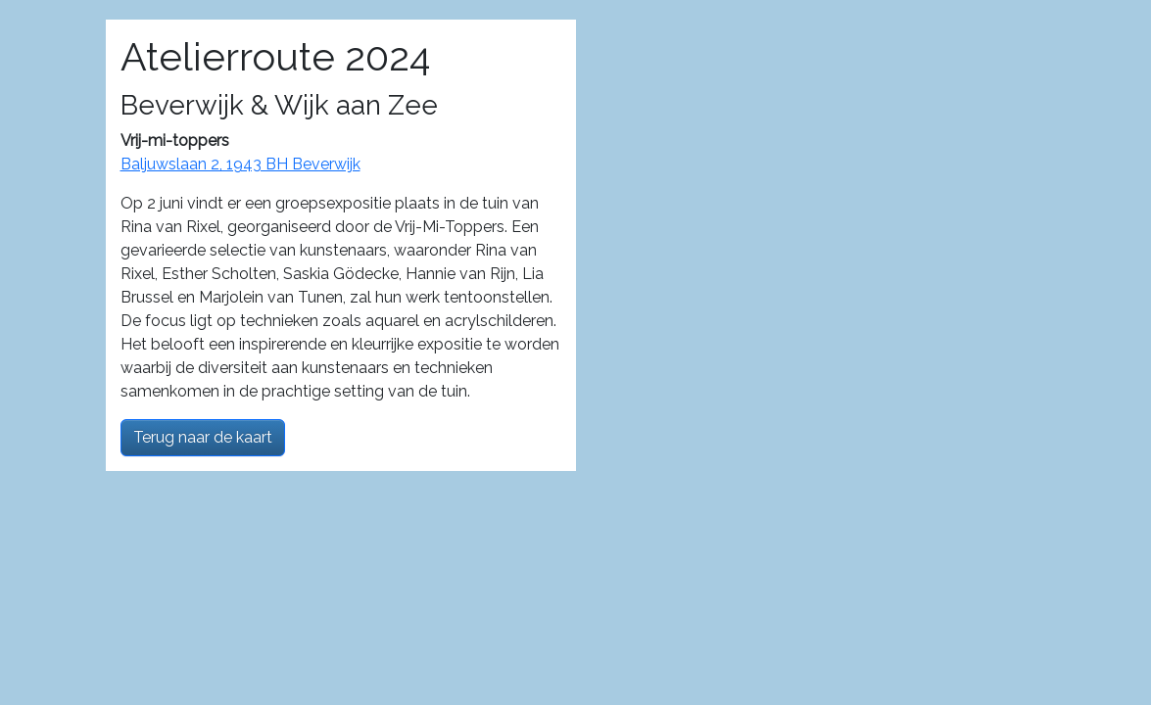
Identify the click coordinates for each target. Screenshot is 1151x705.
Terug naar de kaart (202, 437)
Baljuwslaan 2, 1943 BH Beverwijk (240, 164)
